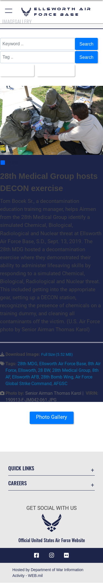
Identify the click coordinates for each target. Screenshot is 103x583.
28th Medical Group (71, 370)
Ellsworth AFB (25, 377)
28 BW (44, 370)
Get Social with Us (51, 508)
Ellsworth (27, 370)
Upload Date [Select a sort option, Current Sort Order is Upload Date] (54, 70)
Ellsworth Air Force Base (62, 363)
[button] (9, 11)
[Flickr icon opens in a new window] (66, 555)
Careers (17, 483)
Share (9, 162)
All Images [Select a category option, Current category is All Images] (15, 70)
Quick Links (21, 468)
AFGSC (60, 383)
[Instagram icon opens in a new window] (52, 555)
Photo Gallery (51, 417)
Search (86, 43)
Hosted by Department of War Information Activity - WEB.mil (47, 573)
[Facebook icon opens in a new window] (36, 555)
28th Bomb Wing (57, 377)
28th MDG (27, 363)
